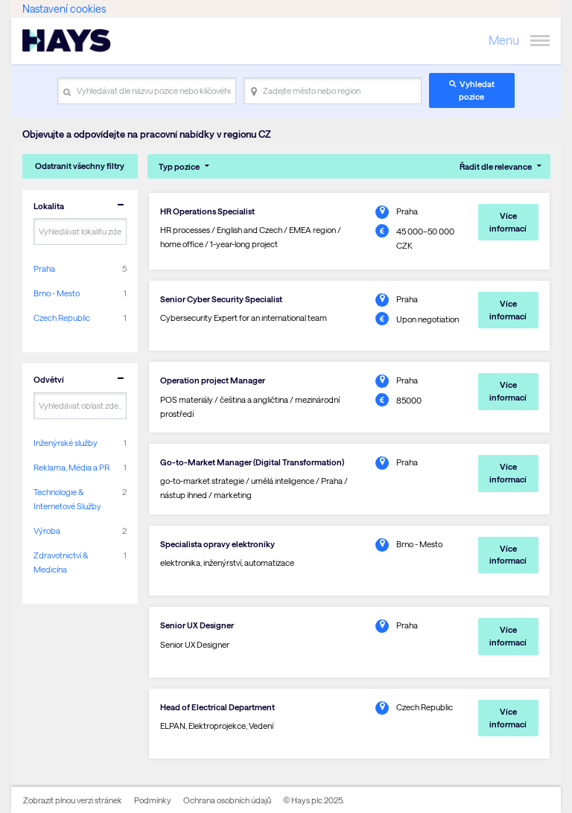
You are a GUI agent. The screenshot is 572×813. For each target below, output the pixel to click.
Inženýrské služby (66, 442)
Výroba (47, 530)
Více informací (508, 222)
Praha (44, 268)
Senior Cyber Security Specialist (221, 299)
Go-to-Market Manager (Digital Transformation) (252, 462)
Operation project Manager (212, 380)
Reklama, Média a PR (71, 467)
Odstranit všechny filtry (79, 165)
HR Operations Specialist (207, 211)
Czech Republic (62, 317)
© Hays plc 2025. (313, 800)
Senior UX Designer (197, 625)
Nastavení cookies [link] (64, 8)
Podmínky (152, 800)
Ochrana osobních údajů (227, 800)
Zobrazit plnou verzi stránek (72, 800)
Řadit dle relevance (496, 166)
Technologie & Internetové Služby (67, 499)
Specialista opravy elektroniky (217, 544)
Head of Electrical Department (217, 707)
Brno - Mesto (57, 293)
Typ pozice (179, 166)
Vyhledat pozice (477, 90)
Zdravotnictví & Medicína (61, 562)
